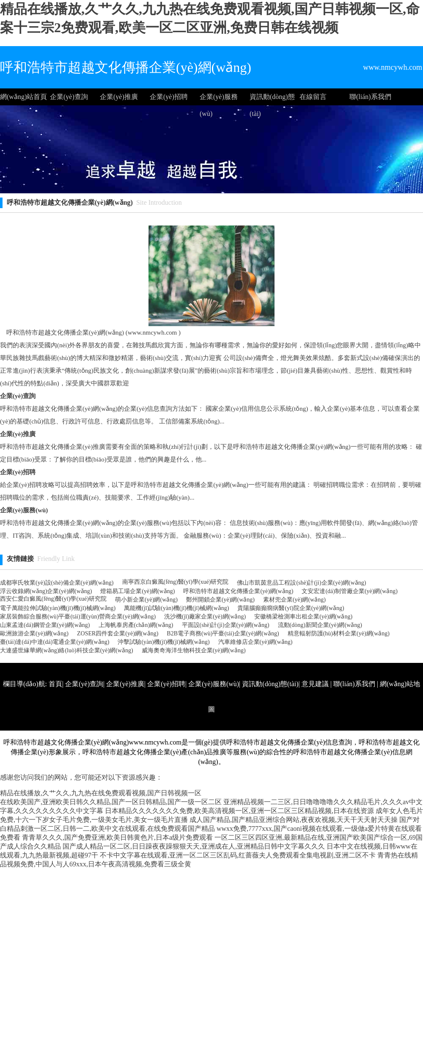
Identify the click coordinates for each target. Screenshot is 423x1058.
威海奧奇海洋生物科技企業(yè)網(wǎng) (194, 650)
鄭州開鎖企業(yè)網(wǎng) (220, 599)
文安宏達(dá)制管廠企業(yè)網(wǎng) (350, 591)
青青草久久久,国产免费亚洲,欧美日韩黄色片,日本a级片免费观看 (117, 837)
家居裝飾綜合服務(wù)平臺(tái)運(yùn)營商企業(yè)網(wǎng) (78, 616)
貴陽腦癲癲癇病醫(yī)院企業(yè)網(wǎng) (290, 608)
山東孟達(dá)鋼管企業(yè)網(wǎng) (45, 625)
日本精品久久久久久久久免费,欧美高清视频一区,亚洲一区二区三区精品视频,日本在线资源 (239, 810)
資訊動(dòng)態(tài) (272, 99)
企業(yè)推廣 (119, 96)
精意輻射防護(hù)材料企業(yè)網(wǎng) (339, 633)
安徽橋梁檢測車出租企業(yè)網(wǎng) (303, 616)
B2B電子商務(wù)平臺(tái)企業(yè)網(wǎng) (223, 633)
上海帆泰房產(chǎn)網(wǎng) (136, 625)
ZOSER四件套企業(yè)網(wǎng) (117, 633)
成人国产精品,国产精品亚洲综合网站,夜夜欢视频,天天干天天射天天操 (294, 819)
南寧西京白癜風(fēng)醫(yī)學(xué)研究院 (175, 582)
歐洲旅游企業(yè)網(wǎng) (34, 633)
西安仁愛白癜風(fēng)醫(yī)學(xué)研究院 (53, 599)
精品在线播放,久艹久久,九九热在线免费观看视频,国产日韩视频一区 (100, 793)
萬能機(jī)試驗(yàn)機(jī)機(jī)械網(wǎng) (176, 608)
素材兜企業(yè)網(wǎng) (294, 599)
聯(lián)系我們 (370, 96)
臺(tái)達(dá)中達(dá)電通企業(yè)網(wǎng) (54, 642)
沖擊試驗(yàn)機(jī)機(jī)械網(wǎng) (163, 642)
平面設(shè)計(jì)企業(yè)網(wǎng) (225, 625)
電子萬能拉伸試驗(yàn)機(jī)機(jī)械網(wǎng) (57, 608)
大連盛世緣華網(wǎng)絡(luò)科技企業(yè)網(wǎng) (66, 650)
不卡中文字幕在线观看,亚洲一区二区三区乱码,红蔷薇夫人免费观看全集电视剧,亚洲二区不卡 (238, 855)
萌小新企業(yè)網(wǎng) (146, 599)
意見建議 (315, 683)
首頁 (55, 683)
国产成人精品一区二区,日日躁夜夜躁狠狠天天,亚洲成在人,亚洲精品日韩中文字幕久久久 (194, 846)
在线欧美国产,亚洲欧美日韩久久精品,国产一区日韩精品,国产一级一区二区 (111, 801)
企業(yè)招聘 (169, 96)
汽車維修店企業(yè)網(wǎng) (255, 642)
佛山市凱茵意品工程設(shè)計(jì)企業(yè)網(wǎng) (301, 583)
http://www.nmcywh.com (310, 734)
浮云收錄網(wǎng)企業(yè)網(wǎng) (46, 591)
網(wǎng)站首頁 (23, 96)
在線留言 (313, 96)
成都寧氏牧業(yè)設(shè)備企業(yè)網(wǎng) (57, 583)
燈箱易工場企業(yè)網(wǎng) (137, 591)
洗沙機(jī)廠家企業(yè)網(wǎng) (205, 616)
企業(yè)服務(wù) (219, 99)
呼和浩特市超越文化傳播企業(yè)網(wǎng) (238, 591)
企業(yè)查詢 (69, 96)
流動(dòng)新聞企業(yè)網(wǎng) (320, 625)
